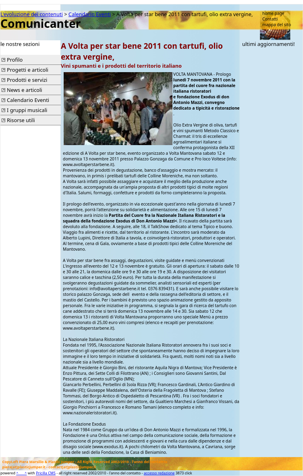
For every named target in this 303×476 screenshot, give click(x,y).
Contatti (270, 19)
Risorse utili (21, 120)
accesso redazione (159, 473)
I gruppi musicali (27, 110)
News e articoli (24, 90)
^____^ (21, 473)
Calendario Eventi (89, 14)
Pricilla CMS (46, 473)
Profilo (15, 59)
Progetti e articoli (27, 69)
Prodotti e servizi (27, 79)
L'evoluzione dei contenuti (31, 14)
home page (273, 13)
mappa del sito (276, 24)
